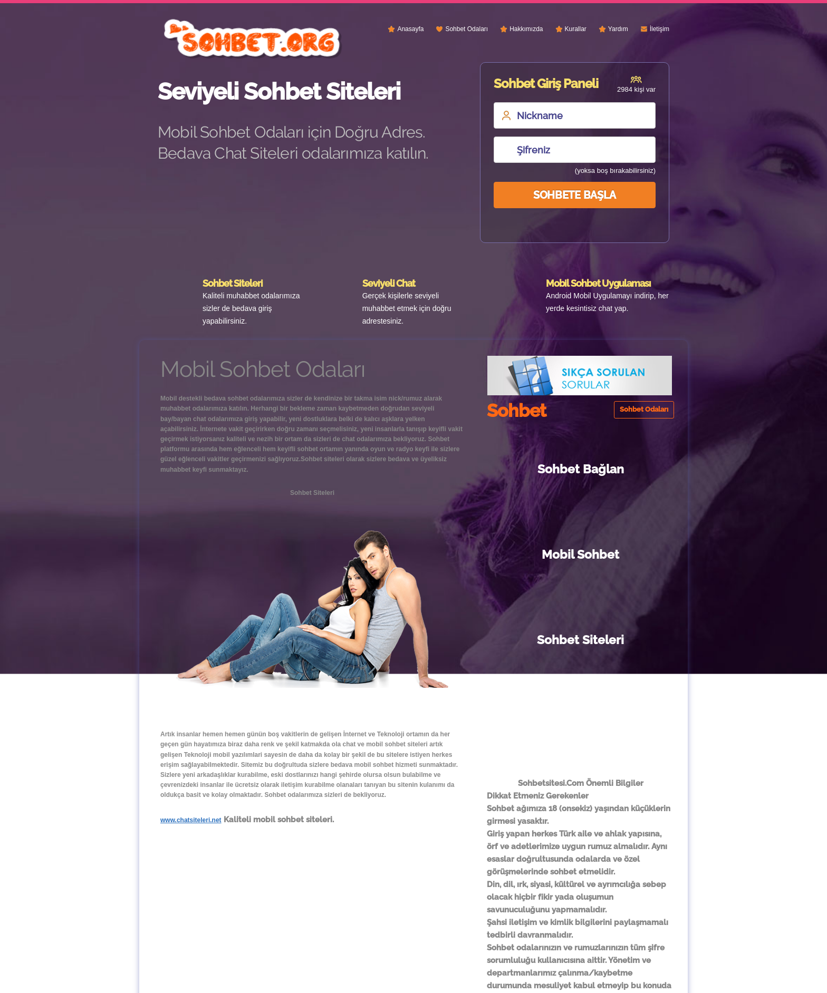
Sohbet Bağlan (531, 469)
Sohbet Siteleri (628, 554)
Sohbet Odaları (466, 29)
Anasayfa (410, 29)
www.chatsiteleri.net (191, 820)
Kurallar (575, 29)
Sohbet (400, 978)
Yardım (618, 29)
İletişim (659, 29)
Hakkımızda (526, 29)
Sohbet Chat (535, 554)
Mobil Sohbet (629, 469)
